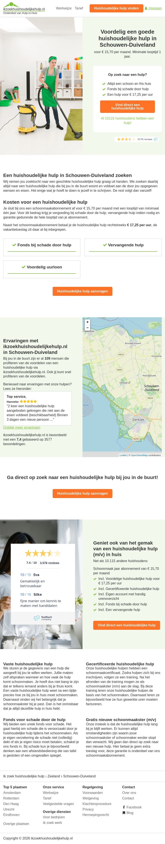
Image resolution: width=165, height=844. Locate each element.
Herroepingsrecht (95, 815)
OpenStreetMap (139, 455)
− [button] (87, 328)
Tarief (79, 8)
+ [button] (87, 322)
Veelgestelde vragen (58, 804)
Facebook (134, 807)
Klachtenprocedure (96, 804)
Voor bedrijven (54, 817)
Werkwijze (64, 8)
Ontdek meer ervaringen (21, 427)
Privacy (88, 809)
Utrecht (8, 809)
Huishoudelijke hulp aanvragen (82, 291)
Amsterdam (12, 793)
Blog (129, 813)
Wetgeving (90, 798)
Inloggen (153, 8)
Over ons (129, 793)
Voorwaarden (92, 793)
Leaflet (123, 455)
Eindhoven (11, 815)
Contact (128, 798)
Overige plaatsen (16, 824)
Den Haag (11, 804)
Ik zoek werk (52, 823)
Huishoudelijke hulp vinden (116, 8)
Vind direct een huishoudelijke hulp (127, 106)
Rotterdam (11, 798)
